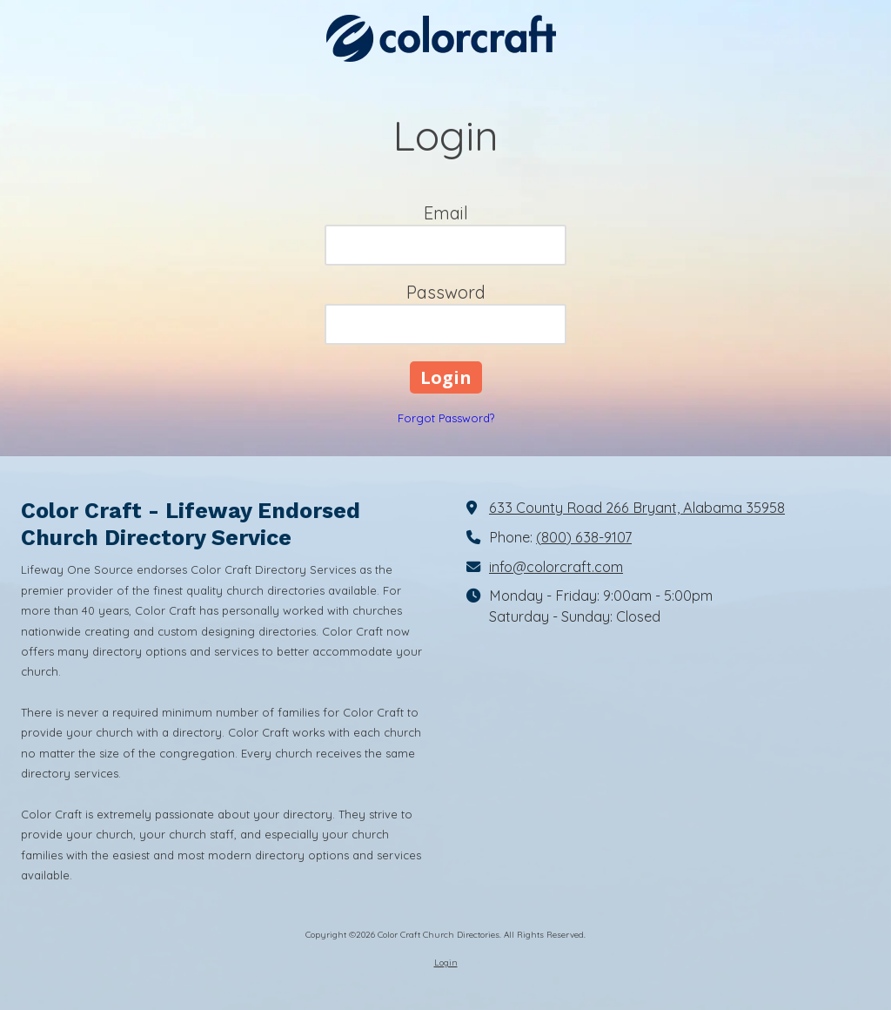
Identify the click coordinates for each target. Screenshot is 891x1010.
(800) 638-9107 (584, 537)
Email (446, 213)
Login (446, 962)
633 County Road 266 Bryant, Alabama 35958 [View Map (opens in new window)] (637, 507)
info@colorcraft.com (556, 567)
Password (446, 292)
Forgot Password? (446, 418)
